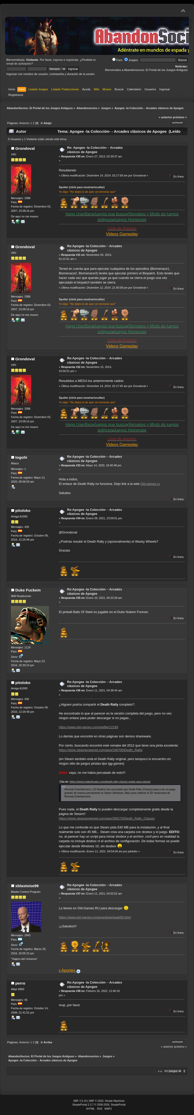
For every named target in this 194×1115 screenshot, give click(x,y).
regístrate (72, 59)
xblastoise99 (27, 886)
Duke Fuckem (28, 590)
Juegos (131, 60)
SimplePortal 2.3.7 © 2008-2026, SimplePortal (99, 1104)
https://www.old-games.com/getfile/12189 (88, 727)
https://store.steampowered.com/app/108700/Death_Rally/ (101, 750)
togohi (21, 457)
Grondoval (25, 148)
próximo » (180, 117)
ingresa (58, 59)
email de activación (18, 63)
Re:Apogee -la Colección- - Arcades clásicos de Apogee (94, 248)
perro (20, 983)
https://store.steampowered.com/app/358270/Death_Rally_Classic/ (107, 818)
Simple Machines (115, 1100)
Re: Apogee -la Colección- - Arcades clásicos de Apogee (95, 150)
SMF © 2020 (96, 1100)
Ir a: (160, 1071)
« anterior (165, 117)
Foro (117, 60)
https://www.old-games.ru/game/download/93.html (95, 917)
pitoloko (22, 510)
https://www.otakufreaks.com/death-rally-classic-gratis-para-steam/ (110, 781)
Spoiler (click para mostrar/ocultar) (82, 187)
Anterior (24, 123)
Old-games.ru (150, 484)
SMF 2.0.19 (80, 1100)
